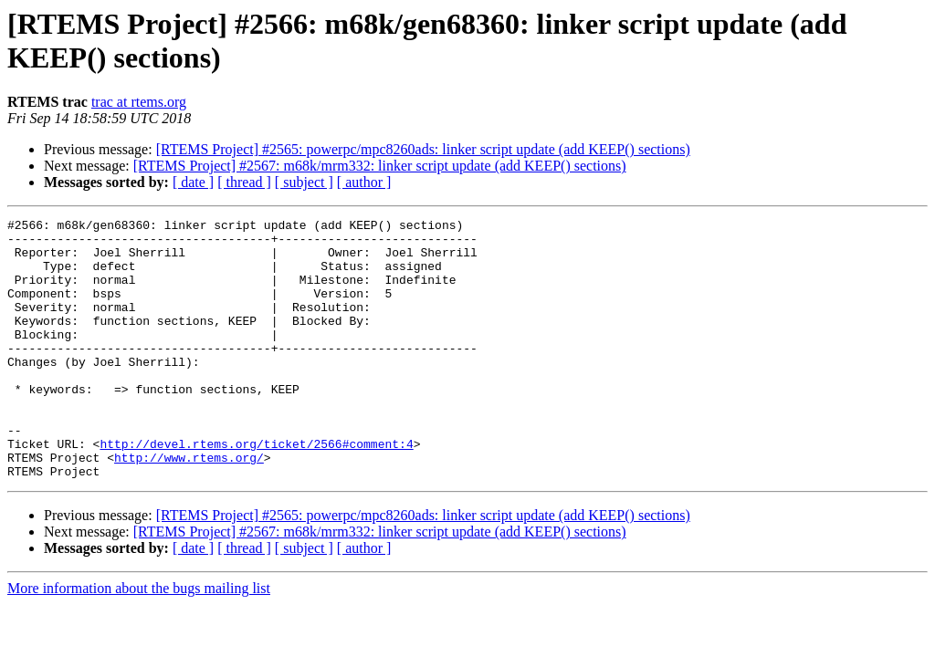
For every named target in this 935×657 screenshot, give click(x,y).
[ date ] (193, 182)
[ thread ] (244, 182)
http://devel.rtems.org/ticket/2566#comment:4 (256, 490)
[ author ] (364, 182)
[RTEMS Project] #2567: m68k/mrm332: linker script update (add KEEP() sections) (379, 165)
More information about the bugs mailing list (138, 640)
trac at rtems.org (138, 102)
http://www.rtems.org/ (189, 506)
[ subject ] (304, 182)
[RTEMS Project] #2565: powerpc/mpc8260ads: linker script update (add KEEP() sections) (423, 149)
